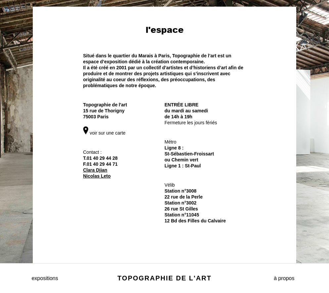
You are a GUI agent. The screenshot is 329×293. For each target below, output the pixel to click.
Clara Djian (95, 170)
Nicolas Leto (97, 176)
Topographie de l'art (165, 278)
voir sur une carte (104, 131)
